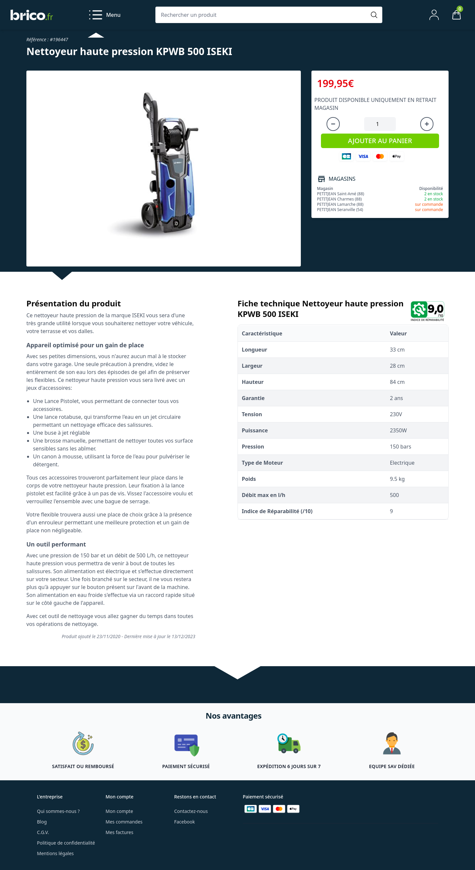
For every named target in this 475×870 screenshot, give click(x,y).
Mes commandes (124, 822)
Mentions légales (55, 853)
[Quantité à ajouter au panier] (380, 124)
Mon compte (119, 811)
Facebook (184, 822)
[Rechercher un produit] (262, 14)
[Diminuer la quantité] (333, 124)
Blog (42, 822)
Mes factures (119, 832)
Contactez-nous (191, 811)
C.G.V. (43, 832)
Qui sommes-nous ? (58, 811)
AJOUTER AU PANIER (380, 140)
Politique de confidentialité (66, 843)
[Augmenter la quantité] (426, 124)
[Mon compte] (434, 15)
